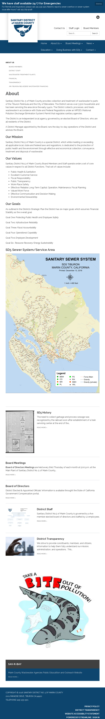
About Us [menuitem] (55, 43)
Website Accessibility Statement (82, 714)
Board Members (91, 28)
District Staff (14, 71)
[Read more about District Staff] (53, 518)
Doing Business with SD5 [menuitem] (68, 50)
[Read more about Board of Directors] (53, 491)
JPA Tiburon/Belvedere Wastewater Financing (28, 86)
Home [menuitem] (44, 43)
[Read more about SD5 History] (53, 432)
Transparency (15, 82)
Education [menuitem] (46, 50)
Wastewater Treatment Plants (22, 74)
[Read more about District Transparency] (53, 546)
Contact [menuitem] (90, 50)
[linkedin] (98, 18)
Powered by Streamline (78, 717)
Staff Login (74, 28)
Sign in (96, 717)
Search (95, 33)
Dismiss (99, 4)
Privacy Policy (92, 706)
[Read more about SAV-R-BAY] (53, 623)
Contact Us (59, 28)
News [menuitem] (89, 43)
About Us (10, 62)
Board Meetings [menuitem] (73, 43)
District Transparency (87, 710)
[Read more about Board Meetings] (53, 468)
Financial (13, 78)
